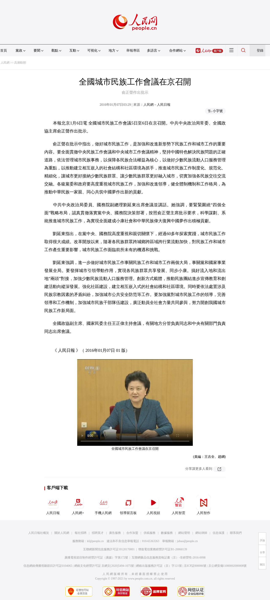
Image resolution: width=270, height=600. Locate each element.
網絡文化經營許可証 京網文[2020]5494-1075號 (104, 565)
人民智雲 (178, 505)
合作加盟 (132, 532)
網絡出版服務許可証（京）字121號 (159, 565)
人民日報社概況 (38, 532)
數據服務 (167, 532)
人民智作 (203, 505)
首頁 (3, 50)
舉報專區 (133, 50)
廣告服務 (115, 532)
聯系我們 (236, 532)
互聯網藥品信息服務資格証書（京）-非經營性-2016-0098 (168, 557)
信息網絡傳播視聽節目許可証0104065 (47, 565)
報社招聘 (80, 532)
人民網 (5, 62)
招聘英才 (98, 532)
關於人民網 (61, 532)
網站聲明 (184, 532)
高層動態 (20, 62)
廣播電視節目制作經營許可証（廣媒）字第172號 (96, 557)
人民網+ (78, 505)
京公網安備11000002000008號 (227, 565)
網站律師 (201, 532)
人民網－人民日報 (156, 104)
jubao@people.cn (187, 541)
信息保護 (218, 532)
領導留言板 (128, 505)
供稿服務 (149, 532)
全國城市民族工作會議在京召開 (135, 448)
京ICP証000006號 (195, 565)
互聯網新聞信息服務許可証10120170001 (109, 549)
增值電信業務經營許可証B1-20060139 (162, 549)
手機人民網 (103, 505)
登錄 (260, 50)
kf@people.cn (95, 541)
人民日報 (53, 505)
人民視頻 (153, 505)
